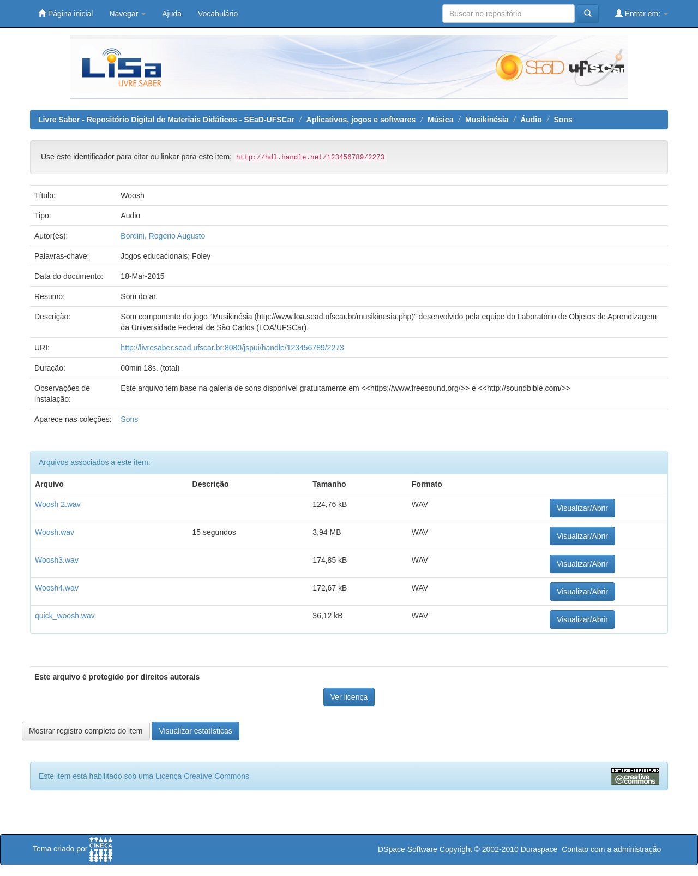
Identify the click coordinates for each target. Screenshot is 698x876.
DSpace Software (407, 849)
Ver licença (349, 697)
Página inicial (65, 13)
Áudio (531, 119)
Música (440, 119)
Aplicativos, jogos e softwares (361, 119)
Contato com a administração (611, 849)
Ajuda (172, 13)
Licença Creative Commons (202, 776)
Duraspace (539, 849)
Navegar (127, 13)
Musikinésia (486, 119)
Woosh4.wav (57, 587)
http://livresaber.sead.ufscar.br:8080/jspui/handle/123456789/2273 (232, 347)
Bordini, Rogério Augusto (163, 235)
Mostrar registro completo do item (86, 730)
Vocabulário (218, 13)
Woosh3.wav (57, 560)
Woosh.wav (54, 532)
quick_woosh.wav (65, 615)
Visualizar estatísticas (195, 730)
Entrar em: (641, 13)
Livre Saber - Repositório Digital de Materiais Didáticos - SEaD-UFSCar (166, 119)
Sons (562, 119)
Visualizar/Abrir (582, 508)
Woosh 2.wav (58, 504)
